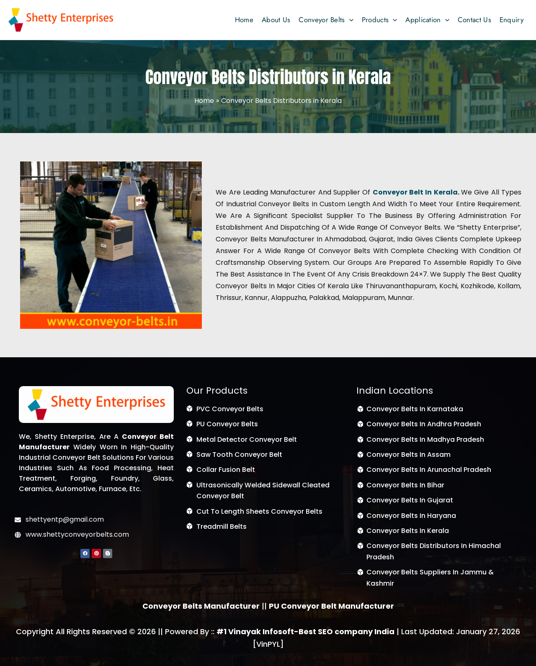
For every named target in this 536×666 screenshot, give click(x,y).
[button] (325, 19)
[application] (349, 20)
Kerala (444, 192)
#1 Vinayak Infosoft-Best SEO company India (305, 631)
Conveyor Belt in (402, 192)
